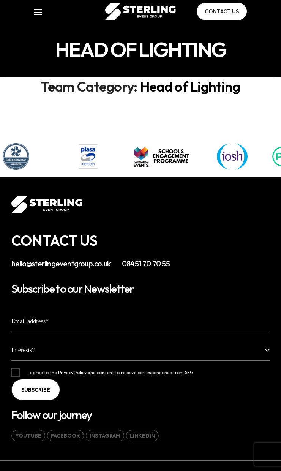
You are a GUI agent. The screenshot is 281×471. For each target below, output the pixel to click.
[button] (222, 11)
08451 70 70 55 (146, 263)
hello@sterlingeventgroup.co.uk (61, 263)
